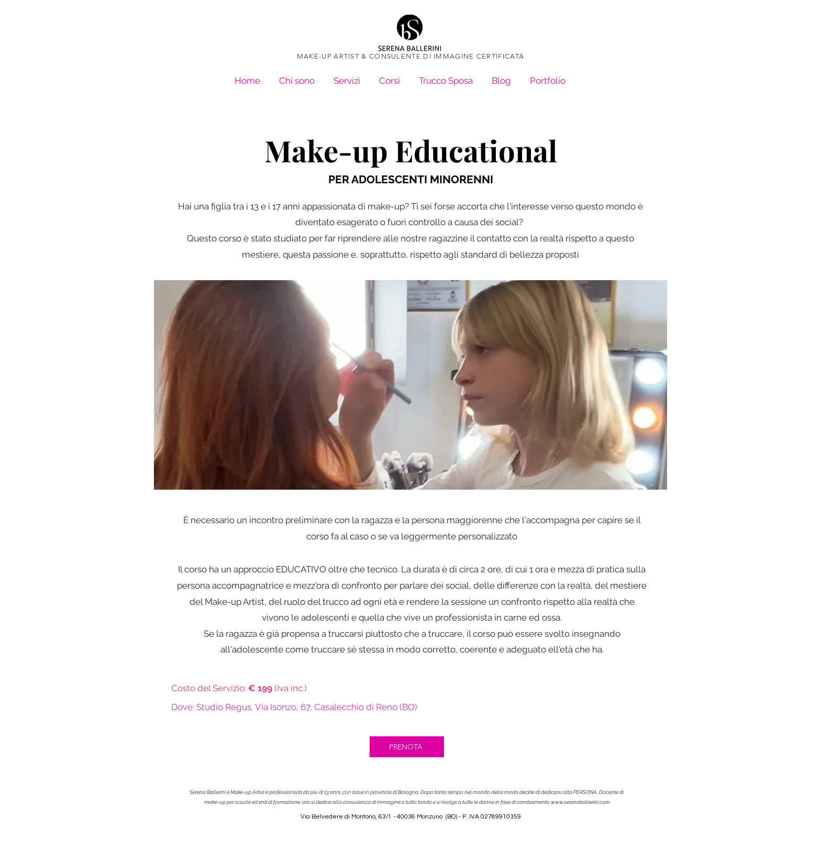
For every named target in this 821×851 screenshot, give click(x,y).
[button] (547, 76)
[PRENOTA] (407, 746)
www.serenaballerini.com (580, 802)
